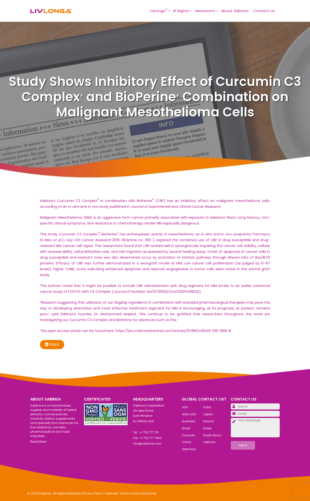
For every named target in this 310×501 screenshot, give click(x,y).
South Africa (212, 435)
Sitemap (111, 493)
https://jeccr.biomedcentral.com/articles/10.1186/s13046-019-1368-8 (173, 330)
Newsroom (208, 11)
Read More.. (38, 441)
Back (52, 344)
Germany (189, 449)
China (186, 442)
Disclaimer (148, 493)
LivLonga (161, 11)
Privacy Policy (93, 493)
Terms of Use (129, 493)
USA (185, 407)
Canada (188, 435)
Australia (188, 421)
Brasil (186, 428)
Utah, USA (189, 414)
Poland (208, 421)
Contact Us (264, 10)
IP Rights (184, 11)
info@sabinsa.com (147, 443)
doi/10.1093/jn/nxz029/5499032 (173, 291)
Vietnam (209, 442)
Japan (208, 414)
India (207, 407)
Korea (207, 428)
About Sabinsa (234, 10)
